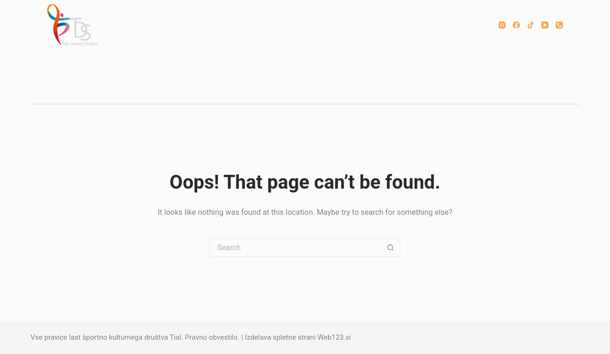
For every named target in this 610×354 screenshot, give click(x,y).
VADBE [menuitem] (105, 77)
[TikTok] (530, 25)
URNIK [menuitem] (192, 77)
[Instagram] (502, 25)
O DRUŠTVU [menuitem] (455, 77)
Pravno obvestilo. (212, 337)
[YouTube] (545, 25)
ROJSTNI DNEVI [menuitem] (328, 76)
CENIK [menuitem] (230, 76)
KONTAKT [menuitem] (504, 76)
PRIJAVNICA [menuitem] (273, 76)
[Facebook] (516, 25)
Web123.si (334, 337)
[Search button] (390, 247)
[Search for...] (295, 247)
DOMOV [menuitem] (61, 76)
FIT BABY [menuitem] (147, 76)
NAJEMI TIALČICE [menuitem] (391, 76)
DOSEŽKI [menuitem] (547, 76)
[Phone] (559, 25)
